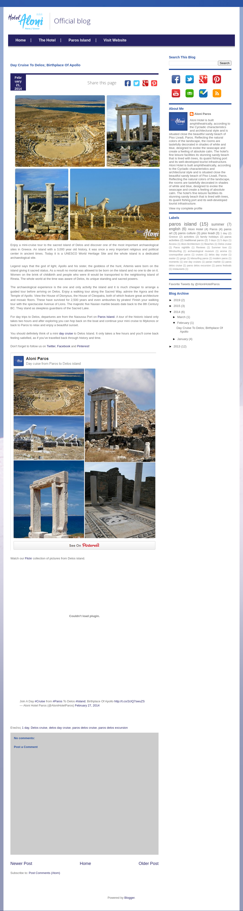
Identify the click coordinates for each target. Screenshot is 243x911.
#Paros (57, 701)
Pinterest (83, 346)
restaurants (179, 269)
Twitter (51, 346)
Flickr (28, 558)
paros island (183, 224)
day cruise (66, 333)
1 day (25, 727)
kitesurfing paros (200, 258)
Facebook (63, 346)
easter (172, 258)
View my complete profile (185, 208)
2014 (177, 312)
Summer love (219, 247)
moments (174, 262)
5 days (224, 240)
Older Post (149, 863)
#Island (80, 701)
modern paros (220, 258)
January (183, 339)
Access (173, 244)
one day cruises (192, 262)
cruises (199, 254)
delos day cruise (60, 727)
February (183, 323)
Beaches (209, 244)
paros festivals (223, 265)
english (174, 229)
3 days (212, 240)
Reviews (200, 247)
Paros (213, 229)
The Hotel (47, 40)
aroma (223, 251)
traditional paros (194, 240)
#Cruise (40, 701)
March (182, 317)
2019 (177, 300)
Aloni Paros (202, 114)
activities (189, 236)
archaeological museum (201, 251)
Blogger (129, 897)
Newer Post (21, 863)
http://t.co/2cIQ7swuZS (129, 701)
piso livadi (208, 233)
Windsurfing (175, 251)
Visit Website (115, 40)
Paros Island (79, 40)
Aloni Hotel (195, 229)
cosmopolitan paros (179, 254)
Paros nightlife (182, 247)
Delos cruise (39, 727)
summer (217, 224)
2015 (177, 306)
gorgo (183, 258)
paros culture (187, 233)
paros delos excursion (113, 727)
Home (21, 40)
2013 (177, 346)
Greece (173, 236)
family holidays (209, 236)
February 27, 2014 (87, 705)
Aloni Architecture (190, 244)
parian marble (213, 262)
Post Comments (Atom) (44, 873)
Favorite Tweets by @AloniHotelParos (194, 284)
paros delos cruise (84, 727)
